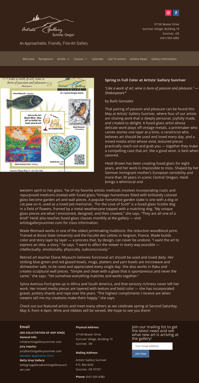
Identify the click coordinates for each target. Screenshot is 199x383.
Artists (61, 59)
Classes (79, 59)
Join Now (140, 353)
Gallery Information (164, 59)
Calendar (98, 59)
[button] (6, 125)
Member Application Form (37, 356)
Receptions (46, 59)
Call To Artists (117, 59)
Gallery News (138, 59)
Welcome (28, 59)
